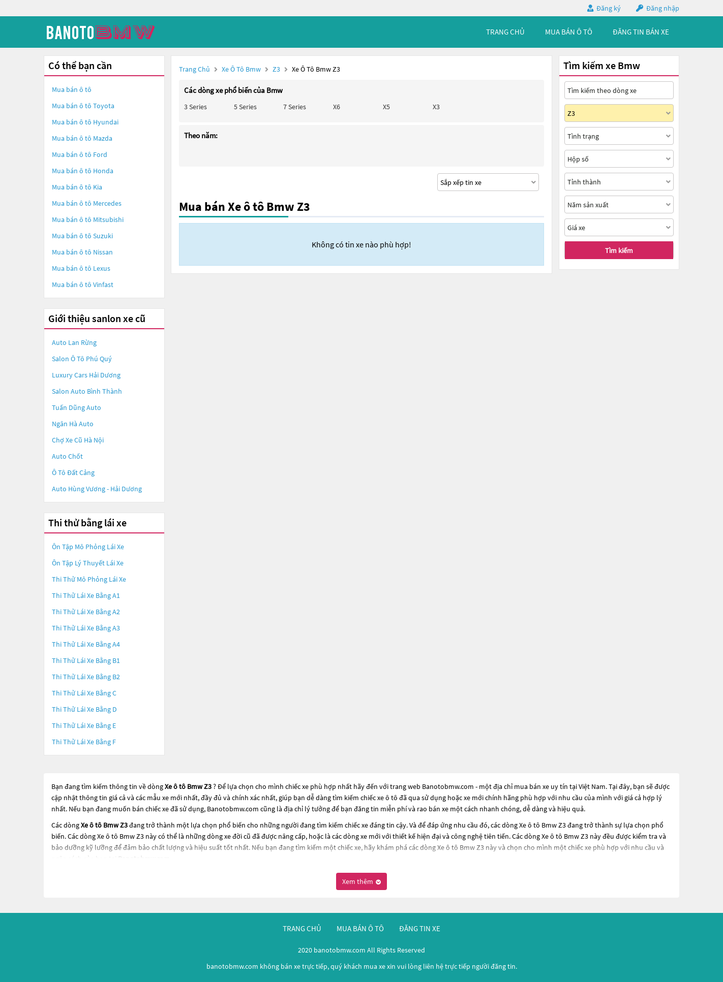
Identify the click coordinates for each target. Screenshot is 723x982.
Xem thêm (361, 881)
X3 (436, 106)
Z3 (277, 69)
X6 (336, 106)
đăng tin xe (419, 928)
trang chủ (505, 32)
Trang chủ (194, 69)
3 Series (195, 106)
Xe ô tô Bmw (241, 69)
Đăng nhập (662, 8)
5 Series (245, 106)
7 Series (294, 106)
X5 (386, 106)
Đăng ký (608, 8)
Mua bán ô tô (72, 89)
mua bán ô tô (568, 32)
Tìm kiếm (619, 250)
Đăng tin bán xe (641, 32)
